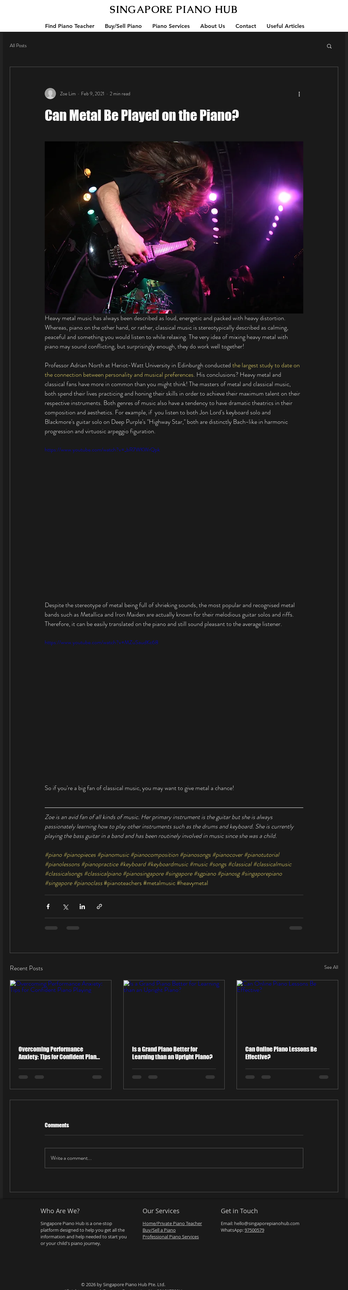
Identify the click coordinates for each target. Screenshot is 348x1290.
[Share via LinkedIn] (82, 906)
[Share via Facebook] (48, 906)
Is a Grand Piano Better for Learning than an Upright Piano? (172, 1053)
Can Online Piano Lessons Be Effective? (281, 1053)
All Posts (18, 45)
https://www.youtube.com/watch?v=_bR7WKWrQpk (102, 449)
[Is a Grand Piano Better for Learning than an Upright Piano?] (174, 1008)
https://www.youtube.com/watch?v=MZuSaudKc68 (101, 642)
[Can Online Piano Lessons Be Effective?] (287, 1008)
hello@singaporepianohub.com (266, 1223)
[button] (329, 46)
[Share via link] (99, 906)
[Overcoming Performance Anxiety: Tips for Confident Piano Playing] (60, 1008)
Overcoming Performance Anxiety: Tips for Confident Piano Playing (59, 1053)
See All (331, 967)
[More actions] (299, 93)
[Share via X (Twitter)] (65, 906)
